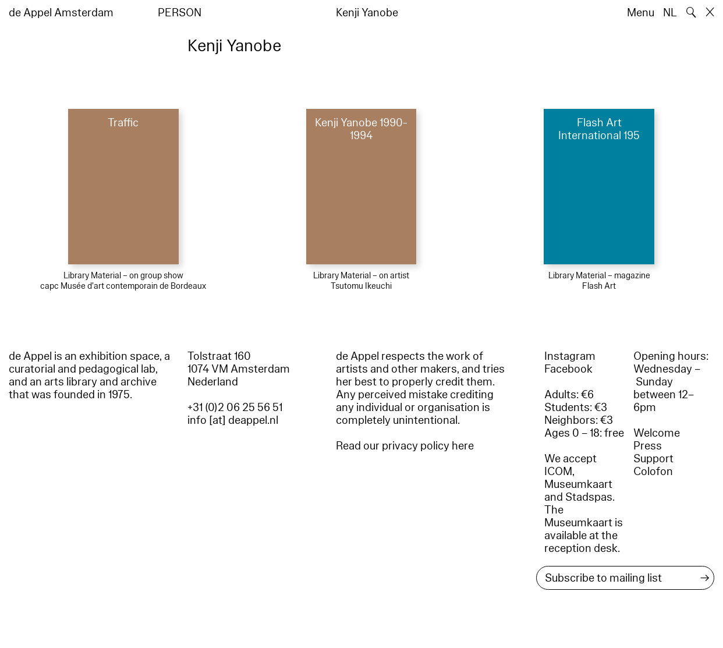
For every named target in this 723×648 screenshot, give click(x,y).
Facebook (568, 369)
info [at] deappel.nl (232, 420)
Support (653, 458)
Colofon (653, 471)
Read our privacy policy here (405, 446)
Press (647, 446)
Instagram (570, 356)
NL (670, 12)
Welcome (656, 433)
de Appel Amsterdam (61, 12)
